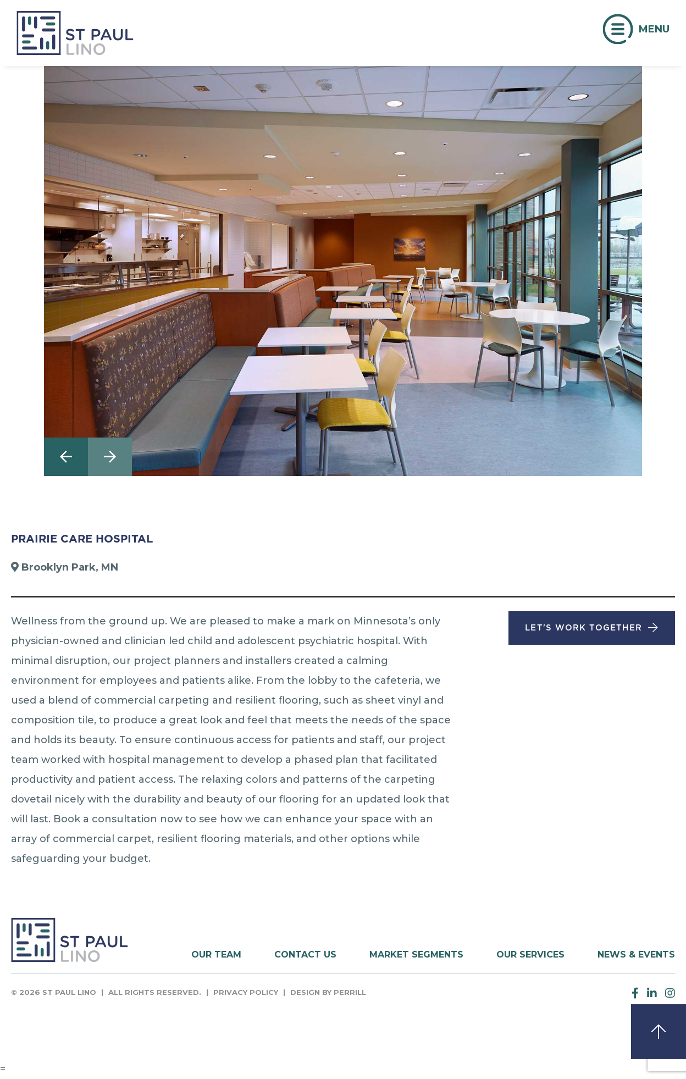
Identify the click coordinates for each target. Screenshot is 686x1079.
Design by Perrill (328, 992)
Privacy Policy (245, 992)
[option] (343, 271)
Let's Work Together (583, 628)
